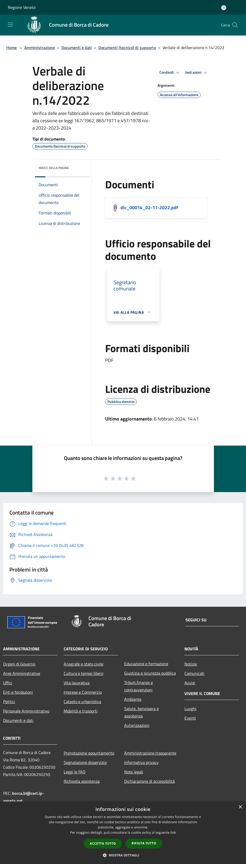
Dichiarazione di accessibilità (149, 781)
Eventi (190, 718)
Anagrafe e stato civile (83, 664)
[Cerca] (235, 25)
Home (11, 47)
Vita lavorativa (76, 683)
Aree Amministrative (21, 673)
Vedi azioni (196, 72)
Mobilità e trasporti (81, 711)
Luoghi (190, 708)
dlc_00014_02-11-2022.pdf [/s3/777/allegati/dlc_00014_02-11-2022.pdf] (149, 207)
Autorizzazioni (136, 725)
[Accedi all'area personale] (224, 8)
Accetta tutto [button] (103, 843)
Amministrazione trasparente (150, 753)
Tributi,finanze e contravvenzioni (138, 686)
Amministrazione (39, 47)
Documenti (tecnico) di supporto (127, 47)
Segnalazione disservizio (85, 762)
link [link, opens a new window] (173, 832)
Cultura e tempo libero (83, 673)
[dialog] (123, 833)
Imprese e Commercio (83, 692)
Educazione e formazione (146, 664)
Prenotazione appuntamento (89, 753)
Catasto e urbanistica (82, 701)
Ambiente (132, 699)
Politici (9, 701)
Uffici (7, 683)
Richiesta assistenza (82, 781)
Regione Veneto (21, 7)
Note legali (133, 772)
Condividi (170, 72)
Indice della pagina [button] (54, 167)
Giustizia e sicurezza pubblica (150, 673)
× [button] (240, 807)
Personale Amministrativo (26, 711)
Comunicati (194, 673)
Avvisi (189, 683)
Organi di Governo (19, 664)
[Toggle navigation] (10, 24)
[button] (123, 855)
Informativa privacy (141, 762)
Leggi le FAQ (75, 772)
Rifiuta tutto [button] (143, 843)
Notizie (190, 664)
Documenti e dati (76, 47)
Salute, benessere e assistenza (141, 712)
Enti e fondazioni (18, 692)
